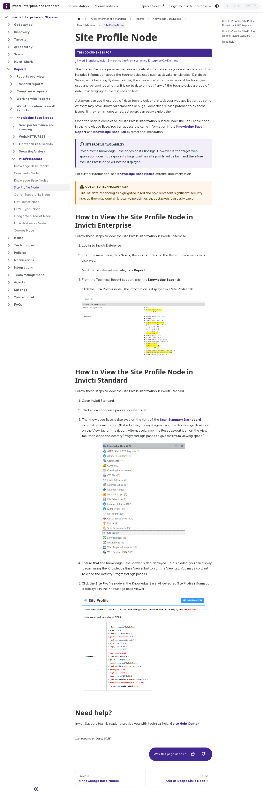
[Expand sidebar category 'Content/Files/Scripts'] (13, 144)
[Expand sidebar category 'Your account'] (8, 297)
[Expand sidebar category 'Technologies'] (8, 245)
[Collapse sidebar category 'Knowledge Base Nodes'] (11, 117)
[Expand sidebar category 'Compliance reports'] (11, 91)
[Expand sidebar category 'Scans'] (8, 54)
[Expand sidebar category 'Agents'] (8, 282)
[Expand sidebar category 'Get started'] (8, 24)
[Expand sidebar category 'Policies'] (8, 252)
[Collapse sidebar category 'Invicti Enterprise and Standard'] (6, 17)
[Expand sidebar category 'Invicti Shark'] (8, 61)
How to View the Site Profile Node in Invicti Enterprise (238, 23)
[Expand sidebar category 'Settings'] (8, 289)
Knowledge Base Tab (109, 132)
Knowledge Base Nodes (136, 174)
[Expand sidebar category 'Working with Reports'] (11, 98)
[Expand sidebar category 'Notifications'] (8, 260)
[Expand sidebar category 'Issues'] (8, 238)
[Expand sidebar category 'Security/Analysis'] (13, 151)
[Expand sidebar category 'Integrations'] (8, 267)
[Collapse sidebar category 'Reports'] (8, 69)
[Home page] (79, 19)
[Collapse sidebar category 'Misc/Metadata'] (13, 159)
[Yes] (193, 754)
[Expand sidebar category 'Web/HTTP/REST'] (13, 136)
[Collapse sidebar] (36, 789)
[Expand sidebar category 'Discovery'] (8, 32)
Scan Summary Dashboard (180, 420)
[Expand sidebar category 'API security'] (8, 47)
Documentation (77, 6)
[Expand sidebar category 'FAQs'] (8, 304)
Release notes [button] (104, 6)
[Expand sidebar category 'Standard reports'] (11, 84)
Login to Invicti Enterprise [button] (188, 6)
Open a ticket (152, 6)
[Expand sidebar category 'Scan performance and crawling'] (13, 127)
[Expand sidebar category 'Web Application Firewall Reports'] (11, 108)
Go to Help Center (184, 723)
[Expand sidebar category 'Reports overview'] (11, 76)
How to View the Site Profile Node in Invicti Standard (238, 33)
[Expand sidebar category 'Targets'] (8, 39)
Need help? (229, 41)
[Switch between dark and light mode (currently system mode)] (217, 6)
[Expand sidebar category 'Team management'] (8, 275)
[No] (203, 754)
